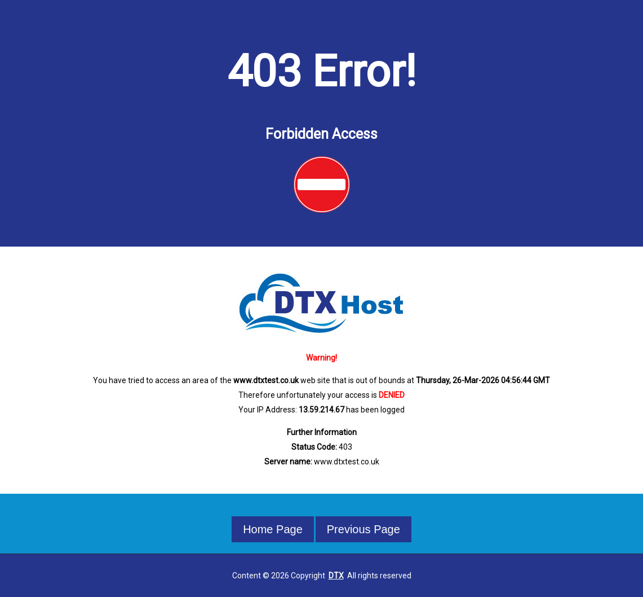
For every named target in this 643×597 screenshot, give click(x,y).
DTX (336, 575)
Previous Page (363, 529)
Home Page (273, 529)
